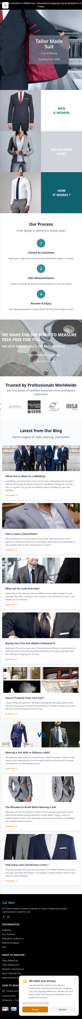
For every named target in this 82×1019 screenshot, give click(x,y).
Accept (35, 1009)
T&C (4, 947)
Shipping (6, 930)
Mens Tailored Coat (11, 973)
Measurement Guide (12, 977)
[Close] (75, 979)
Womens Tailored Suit (13, 969)
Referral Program (10, 942)
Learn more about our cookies (35, 1003)
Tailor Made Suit (10, 960)
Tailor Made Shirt (10, 964)
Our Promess (8, 934)
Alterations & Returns (13, 938)
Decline (62, 1009)
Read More (11, 495)
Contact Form (9, 995)
